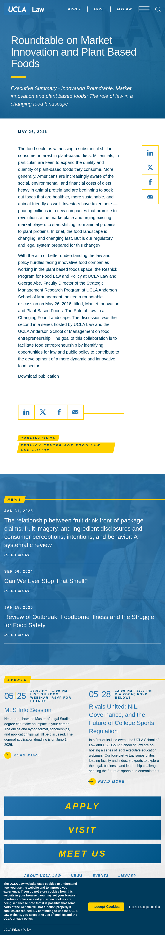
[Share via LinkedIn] (150, 153)
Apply (61, 9)
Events (100, 875)
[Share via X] (150, 167)
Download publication (38, 376)
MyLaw (111, 9)
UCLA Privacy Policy (17, 929)
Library (127, 875)
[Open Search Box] (158, 9)
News (77, 875)
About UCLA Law (42, 875)
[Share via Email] (150, 197)
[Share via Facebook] (150, 182)
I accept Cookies (106, 907)
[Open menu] (141, 9)
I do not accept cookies (144, 907)
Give (86, 9)
